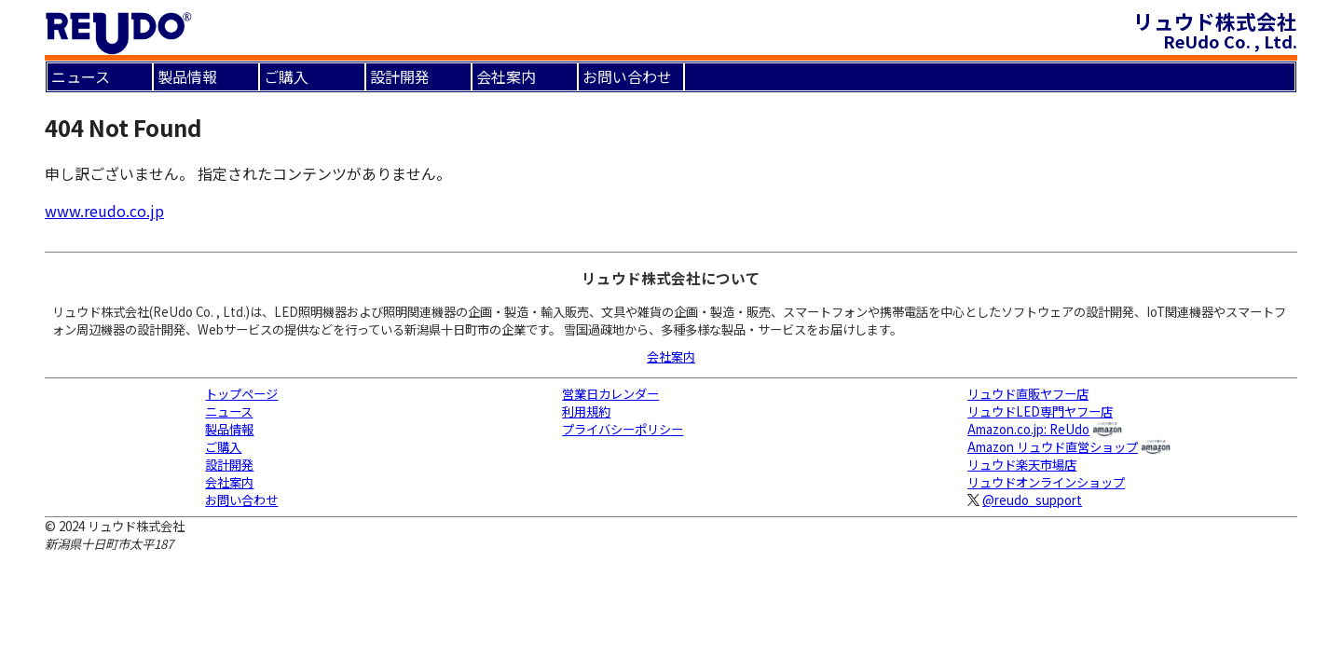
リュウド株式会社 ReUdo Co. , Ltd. (1215, 30)
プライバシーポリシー (622, 429)
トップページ (241, 394)
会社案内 (506, 76)
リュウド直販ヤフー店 (1028, 394)
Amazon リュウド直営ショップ (1052, 447)
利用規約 (586, 411)
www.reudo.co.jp (104, 210)
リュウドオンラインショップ (1046, 482)
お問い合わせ (627, 76)
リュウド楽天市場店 (1021, 464)
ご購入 (286, 76)
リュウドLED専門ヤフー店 (1040, 411)
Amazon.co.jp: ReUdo (1028, 429)
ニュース (80, 76)
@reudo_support (1032, 500)
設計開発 (400, 76)
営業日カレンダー (610, 394)
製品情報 (187, 76)
